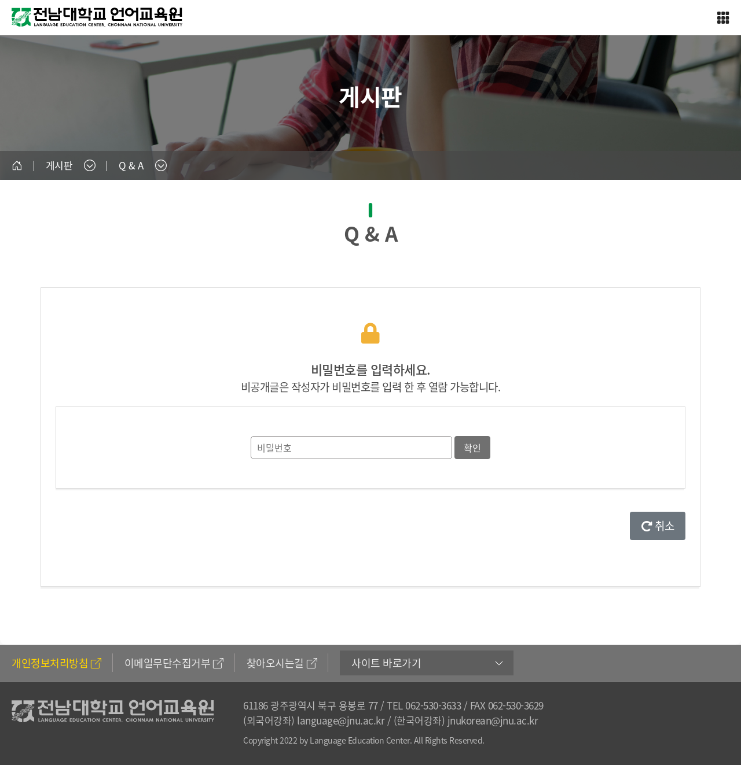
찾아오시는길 (282, 663)
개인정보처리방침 (56, 663)
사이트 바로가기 (386, 663)
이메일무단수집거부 (173, 663)
